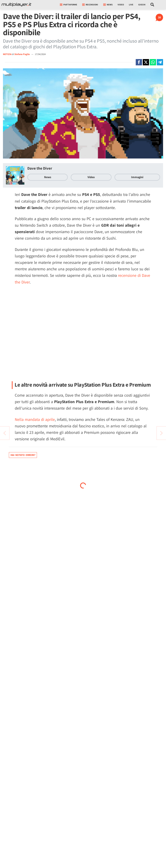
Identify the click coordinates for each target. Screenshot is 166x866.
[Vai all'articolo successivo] (4, 433)
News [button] (108, 4)
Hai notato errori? (23, 455)
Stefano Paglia (22, 54)
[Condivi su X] (146, 62)
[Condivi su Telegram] (160, 62)
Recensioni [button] (90, 4)
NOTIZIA (7, 54)
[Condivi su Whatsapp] (153, 62)
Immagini (137, 177)
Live (131, 4)
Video (121, 4)
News (47, 177)
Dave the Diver (39, 168)
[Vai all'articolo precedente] (161, 433)
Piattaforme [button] (68, 4)
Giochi (142, 4)
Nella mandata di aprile (35, 419)
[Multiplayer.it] (16, 4)
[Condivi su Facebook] (139, 62)
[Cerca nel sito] (152, 4)
